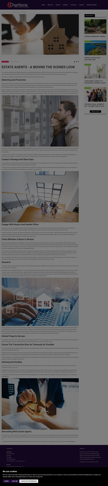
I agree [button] (6, 481)
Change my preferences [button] (29, 481)
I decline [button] (15, 481)
